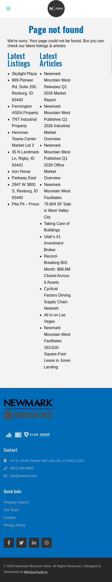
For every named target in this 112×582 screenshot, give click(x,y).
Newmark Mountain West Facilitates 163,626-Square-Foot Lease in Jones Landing (57, 347)
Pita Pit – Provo (25, 204)
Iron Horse (21, 171)
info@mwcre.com (23, 476)
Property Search (16, 502)
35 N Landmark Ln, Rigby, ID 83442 (25, 158)
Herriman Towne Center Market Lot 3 (24, 139)
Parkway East (24, 178)
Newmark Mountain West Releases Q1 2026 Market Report (57, 87)
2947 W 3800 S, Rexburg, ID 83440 (25, 191)
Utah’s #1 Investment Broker (53, 243)
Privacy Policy (14, 525)
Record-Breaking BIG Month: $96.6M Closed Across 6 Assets (57, 269)
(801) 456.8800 (22, 468)
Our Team (11, 510)
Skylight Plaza (24, 74)
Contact (10, 518)
